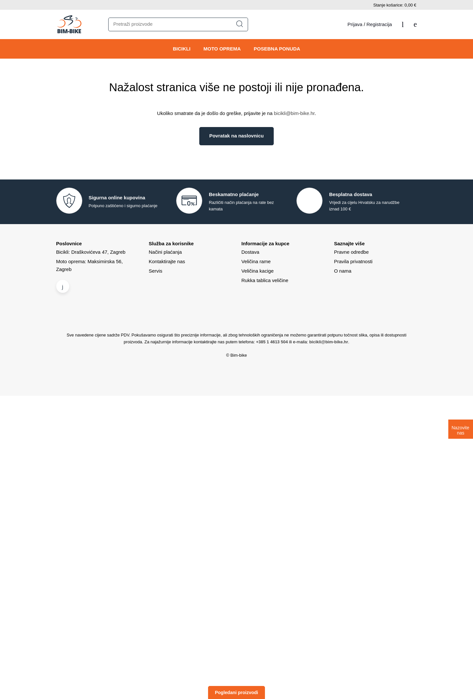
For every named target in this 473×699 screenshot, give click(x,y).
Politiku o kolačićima (295, 340)
